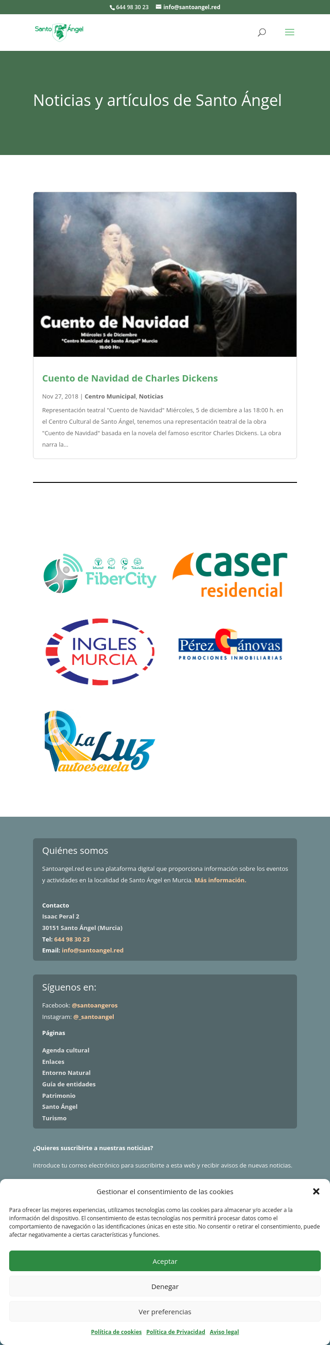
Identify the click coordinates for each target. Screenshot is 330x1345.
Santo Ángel (59, 1106)
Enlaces (53, 1061)
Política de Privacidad (175, 1332)
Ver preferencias (165, 1311)
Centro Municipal (110, 396)
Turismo (54, 1118)
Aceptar (165, 1261)
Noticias (151, 396)
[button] (316, 1191)
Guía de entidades (69, 1084)
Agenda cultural (65, 1050)
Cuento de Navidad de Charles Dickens (130, 378)
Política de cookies (116, 1332)
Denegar (165, 1286)
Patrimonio (59, 1095)
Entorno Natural (66, 1072)
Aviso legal (224, 1332)
